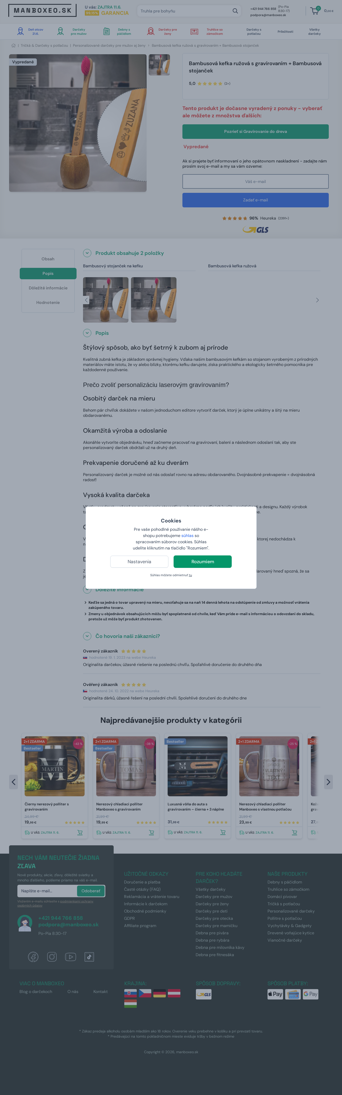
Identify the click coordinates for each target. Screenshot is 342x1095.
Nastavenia (139, 562)
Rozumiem (202, 562)
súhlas (187, 535)
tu (190, 575)
